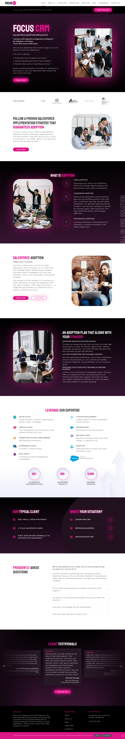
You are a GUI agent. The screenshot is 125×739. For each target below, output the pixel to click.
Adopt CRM (69, 725)
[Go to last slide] (3, 666)
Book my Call (62, 692)
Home (67, 715)
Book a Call (20, 298)
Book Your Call (103, 10)
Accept (97, 735)
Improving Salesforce (84, 528)
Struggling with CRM (84, 537)
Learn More (21, 149)
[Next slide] (121, 666)
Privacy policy (106, 735)
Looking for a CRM (82, 519)
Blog (66, 722)
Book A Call (20, 80)
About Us (68, 719)
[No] (123, 736)
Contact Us (69, 729)
